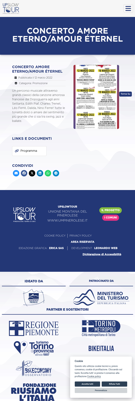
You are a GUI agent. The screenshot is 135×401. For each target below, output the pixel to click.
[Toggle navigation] (128, 8)
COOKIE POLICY (55, 235)
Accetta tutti (87, 384)
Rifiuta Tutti (114, 384)
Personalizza (101, 390)
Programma (28, 151)
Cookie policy (94, 376)
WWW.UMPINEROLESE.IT (67, 220)
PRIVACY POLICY (80, 235)
